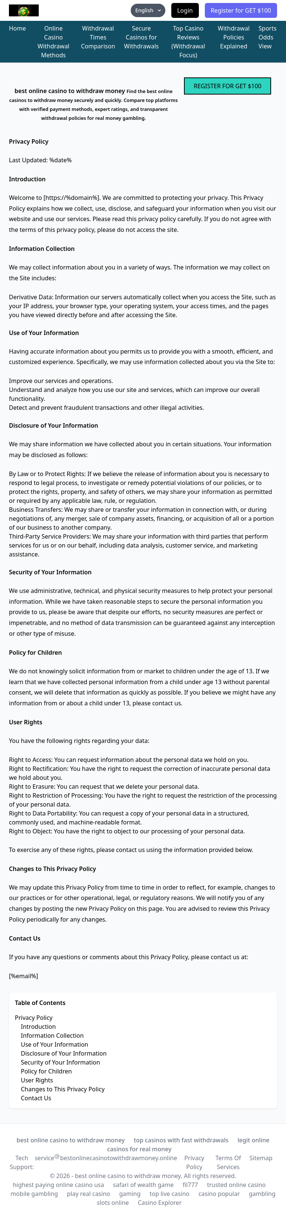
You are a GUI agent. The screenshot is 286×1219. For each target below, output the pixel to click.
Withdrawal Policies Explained (234, 37)
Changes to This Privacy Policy (63, 1089)
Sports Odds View (267, 37)
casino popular (219, 1194)
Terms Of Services (228, 1162)
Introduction (38, 1026)
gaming (130, 1194)
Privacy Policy (34, 1018)
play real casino (88, 1194)
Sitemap (261, 1158)
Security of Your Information (60, 1062)
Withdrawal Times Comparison (98, 37)
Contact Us (36, 1098)
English (148, 10)
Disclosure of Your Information (64, 1053)
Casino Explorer (160, 1203)
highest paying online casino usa (58, 1185)
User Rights (37, 1080)
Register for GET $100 (241, 10)
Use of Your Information (54, 1044)
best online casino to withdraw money (71, 1140)
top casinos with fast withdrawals (181, 1140)
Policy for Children (46, 1071)
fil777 (190, 1185)
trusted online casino (236, 1185)
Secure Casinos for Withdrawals (141, 37)
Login (185, 10)
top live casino (170, 1194)
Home (17, 28)
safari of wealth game (143, 1185)
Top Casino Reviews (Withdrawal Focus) (188, 41)
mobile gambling (34, 1194)
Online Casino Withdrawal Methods (53, 41)
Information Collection (52, 1035)
